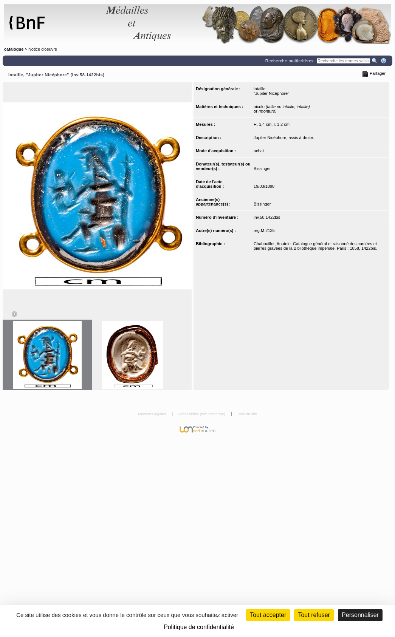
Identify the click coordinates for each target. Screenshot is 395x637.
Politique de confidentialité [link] (199, 627)
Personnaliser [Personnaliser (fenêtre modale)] (360, 615)
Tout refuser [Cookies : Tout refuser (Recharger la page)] (314, 615)
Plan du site (247, 414)
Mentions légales (152, 414)
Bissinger (262, 168)
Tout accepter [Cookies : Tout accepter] (268, 615)
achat (259, 150)
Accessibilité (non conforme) (202, 414)
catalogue (13, 49)
